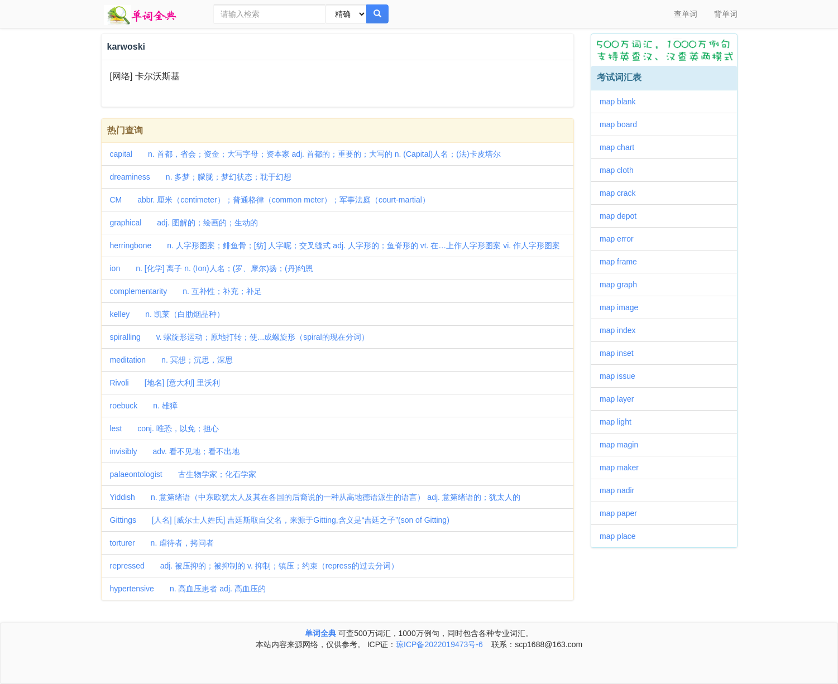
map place (622, 536)
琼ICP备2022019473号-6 (439, 644)
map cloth (620, 170)
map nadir (621, 490)
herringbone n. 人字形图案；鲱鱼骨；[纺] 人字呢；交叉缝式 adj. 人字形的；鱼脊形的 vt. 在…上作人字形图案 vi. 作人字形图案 (335, 245)
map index (622, 330)
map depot (622, 215)
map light (619, 421)
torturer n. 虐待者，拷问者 (162, 542)
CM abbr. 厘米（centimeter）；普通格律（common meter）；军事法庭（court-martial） (270, 199)
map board (622, 124)
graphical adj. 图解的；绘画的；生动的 (184, 222)
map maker (623, 467)
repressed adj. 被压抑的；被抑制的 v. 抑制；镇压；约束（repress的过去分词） (254, 565)
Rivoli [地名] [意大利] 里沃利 (165, 382)
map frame (622, 261)
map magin (623, 444)
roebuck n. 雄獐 (144, 405)
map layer (620, 398)
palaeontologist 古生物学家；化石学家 (183, 474)
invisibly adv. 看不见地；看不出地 (175, 451)
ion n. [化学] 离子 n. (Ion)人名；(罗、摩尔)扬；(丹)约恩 (212, 268)
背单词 (726, 13)
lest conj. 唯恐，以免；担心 (164, 428)
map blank (622, 101)
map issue (621, 376)
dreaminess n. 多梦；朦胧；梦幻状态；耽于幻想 (201, 176)
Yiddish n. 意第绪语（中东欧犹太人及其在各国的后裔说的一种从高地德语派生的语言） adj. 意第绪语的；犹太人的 (315, 497)
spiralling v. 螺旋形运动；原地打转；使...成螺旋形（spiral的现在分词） (239, 337)
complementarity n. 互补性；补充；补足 (186, 291)
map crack (622, 193)
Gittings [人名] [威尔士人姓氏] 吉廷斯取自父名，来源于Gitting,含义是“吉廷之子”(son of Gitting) (279, 520)
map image (623, 307)
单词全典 (320, 633)
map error (620, 238)
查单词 (685, 13)
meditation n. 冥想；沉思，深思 (171, 359)
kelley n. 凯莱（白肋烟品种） (167, 314)
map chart (621, 147)
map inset (620, 353)
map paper (622, 513)
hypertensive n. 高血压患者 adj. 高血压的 (188, 588)
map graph (622, 284)
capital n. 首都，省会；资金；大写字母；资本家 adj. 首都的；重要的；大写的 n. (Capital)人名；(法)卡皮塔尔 (305, 154)
